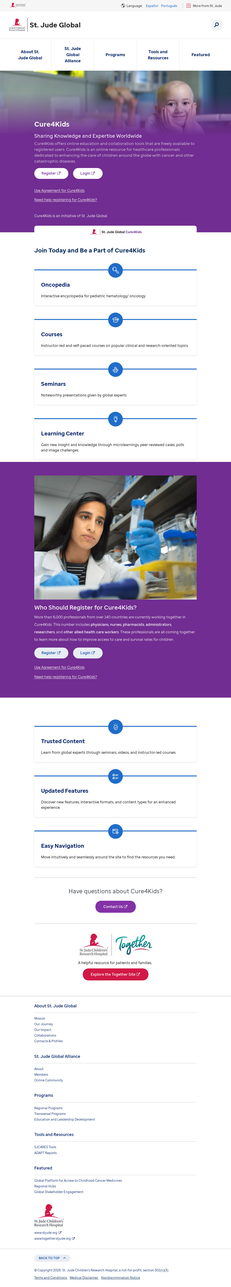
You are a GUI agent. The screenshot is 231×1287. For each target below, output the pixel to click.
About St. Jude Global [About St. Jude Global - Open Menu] (30, 54)
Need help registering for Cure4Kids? (65, 199)
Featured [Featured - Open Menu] (201, 54)
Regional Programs (48, 1108)
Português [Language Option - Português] (169, 6)
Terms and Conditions (50, 1277)
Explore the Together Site (113, 974)
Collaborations (45, 1035)
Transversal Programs (50, 1114)
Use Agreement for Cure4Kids (59, 190)
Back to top (49, 1258)
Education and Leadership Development (64, 1119)
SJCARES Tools (45, 1147)
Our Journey (43, 1024)
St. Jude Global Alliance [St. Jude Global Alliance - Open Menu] (73, 54)
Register (49, 173)
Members (41, 1074)
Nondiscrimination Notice (120, 1277)
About (39, 1069)
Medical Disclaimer (84, 1277)
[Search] (216, 24)
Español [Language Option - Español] (152, 6)
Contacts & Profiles (48, 1041)
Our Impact (42, 1030)
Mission (39, 1018)
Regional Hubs (45, 1186)
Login (85, 173)
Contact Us (113, 906)
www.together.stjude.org (52, 1238)
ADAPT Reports (45, 1153)
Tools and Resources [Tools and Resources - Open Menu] (158, 54)
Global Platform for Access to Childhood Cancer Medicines (78, 1180)
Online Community (48, 1080)
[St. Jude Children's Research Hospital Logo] (17, 6)
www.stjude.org (45, 1232)
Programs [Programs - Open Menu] (115, 54)
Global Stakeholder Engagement (58, 1192)
